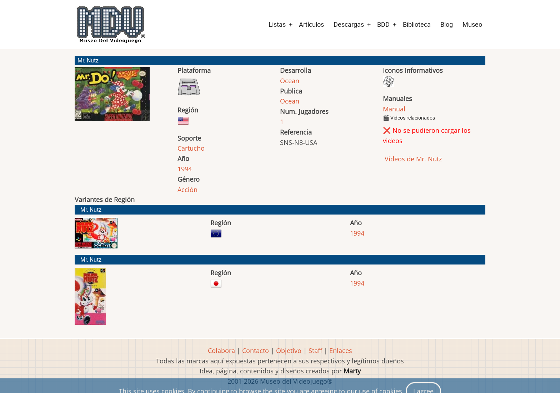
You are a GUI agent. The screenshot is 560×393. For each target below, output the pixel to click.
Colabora (221, 350)
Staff (315, 350)
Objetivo (288, 350)
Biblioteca (417, 24)
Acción (188, 189)
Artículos (311, 24)
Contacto (255, 350)
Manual (394, 109)
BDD (383, 24)
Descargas (349, 24)
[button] (112, 97)
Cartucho (191, 148)
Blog (446, 24)
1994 (185, 169)
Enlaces (340, 350)
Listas (277, 24)
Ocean (289, 80)
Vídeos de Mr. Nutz (412, 159)
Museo (472, 24)
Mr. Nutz (90, 209)
